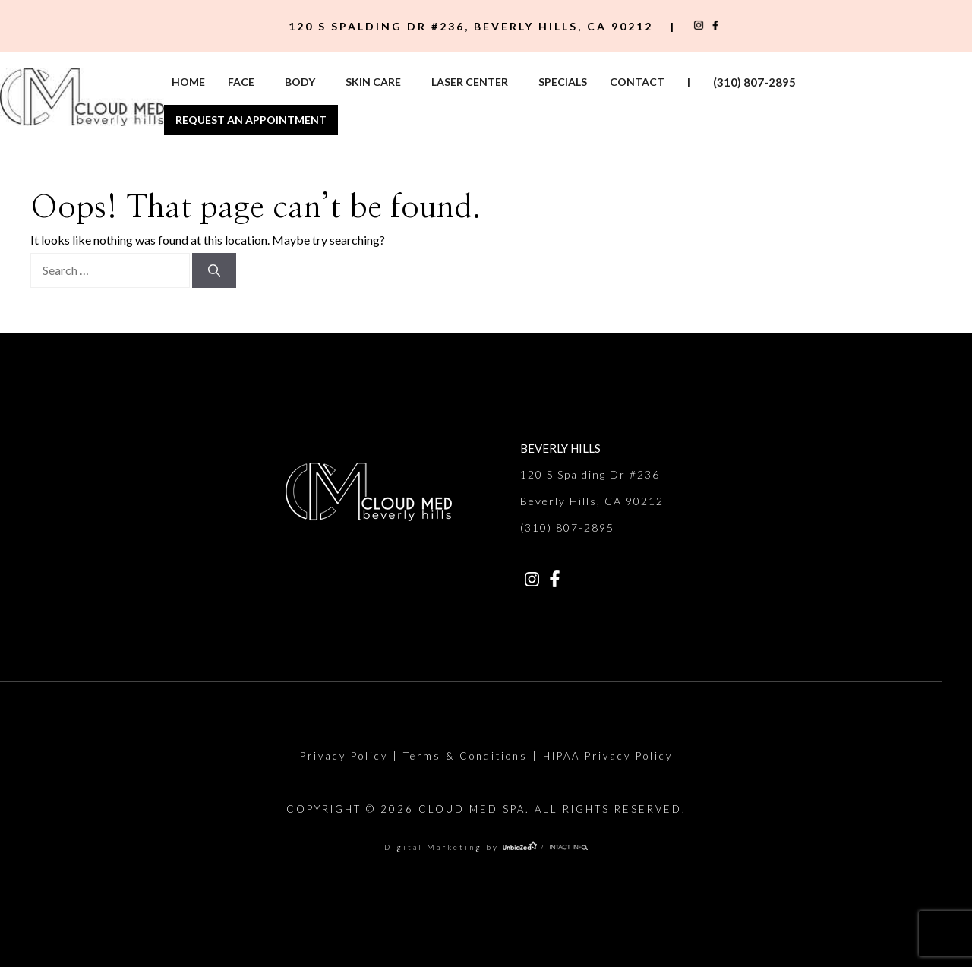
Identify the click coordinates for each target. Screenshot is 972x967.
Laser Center (469, 81)
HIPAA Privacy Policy (608, 756)
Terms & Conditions (465, 756)
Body (300, 81)
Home (188, 81)
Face (241, 81)
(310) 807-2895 (754, 82)
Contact (637, 81)
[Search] (214, 270)
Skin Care (373, 81)
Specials (562, 81)
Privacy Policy (344, 756)
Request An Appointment (251, 119)
